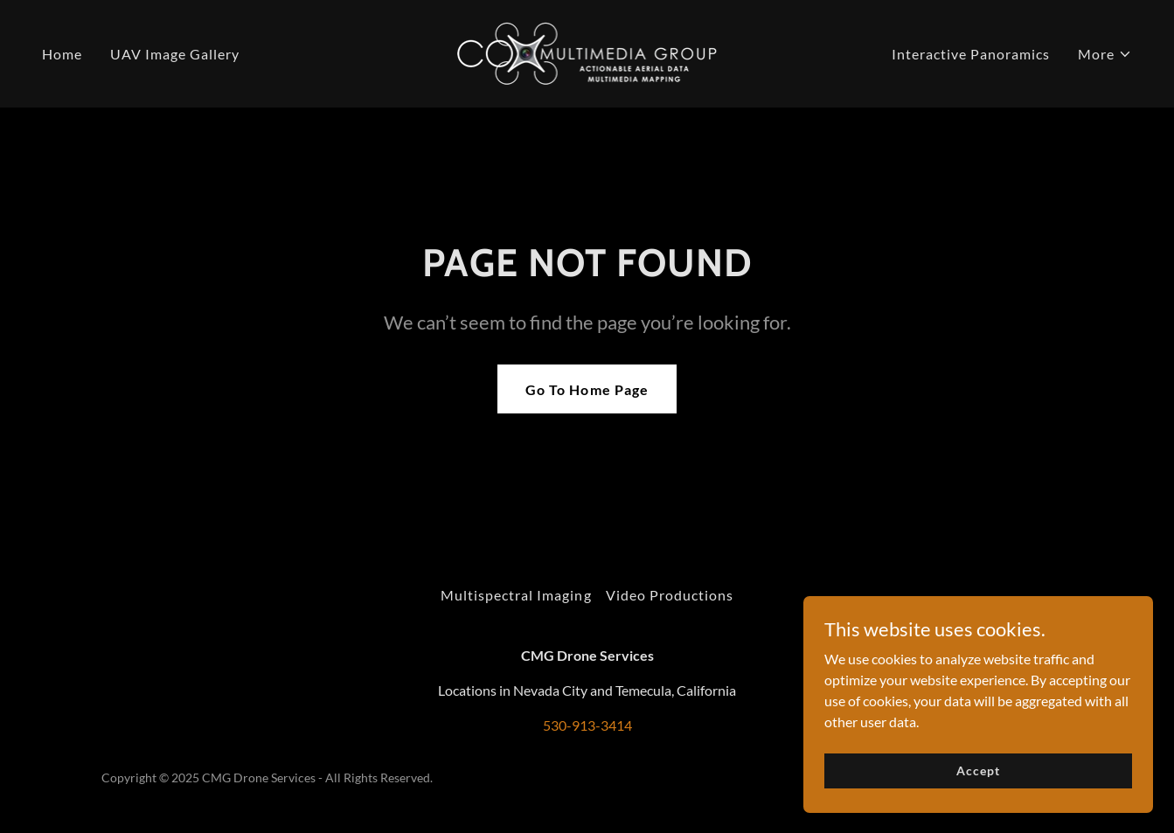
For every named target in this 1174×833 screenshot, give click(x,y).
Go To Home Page (586, 389)
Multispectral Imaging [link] (516, 595)
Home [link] (62, 53)
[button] (1105, 54)
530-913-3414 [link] (587, 725)
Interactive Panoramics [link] (971, 53)
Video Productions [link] (669, 595)
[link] (587, 52)
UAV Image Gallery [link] (175, 53)
